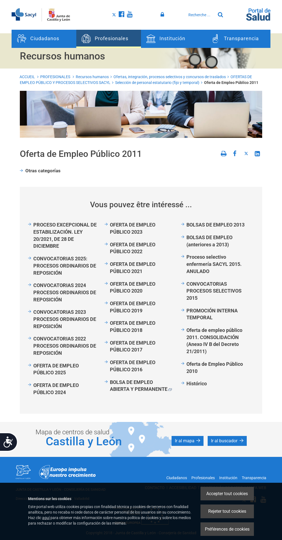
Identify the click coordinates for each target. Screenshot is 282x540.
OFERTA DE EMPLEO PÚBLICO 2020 (132, 287)
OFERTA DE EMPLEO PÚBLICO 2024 (56, 388)
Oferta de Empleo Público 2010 (214, 367)
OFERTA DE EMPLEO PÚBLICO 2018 (132, 326)
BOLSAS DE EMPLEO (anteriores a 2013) (209, 240)
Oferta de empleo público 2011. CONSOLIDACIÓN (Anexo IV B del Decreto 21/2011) (214, 340)
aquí (46, 518)
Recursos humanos (92, 77)
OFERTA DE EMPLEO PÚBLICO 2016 (132, 365)
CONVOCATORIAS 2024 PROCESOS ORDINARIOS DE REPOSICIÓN (64, 292)
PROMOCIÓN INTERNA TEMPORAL (212, 314)
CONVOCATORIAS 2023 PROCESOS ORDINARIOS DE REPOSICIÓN (64, 319)
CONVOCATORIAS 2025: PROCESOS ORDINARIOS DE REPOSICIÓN (64, 266)
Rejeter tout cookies (227, 511)
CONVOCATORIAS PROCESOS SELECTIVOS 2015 (214, 291)
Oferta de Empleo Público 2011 (231, 82)
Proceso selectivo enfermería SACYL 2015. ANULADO (214, 264)
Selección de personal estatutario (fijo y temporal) (157, 82)
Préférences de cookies (227, 529)
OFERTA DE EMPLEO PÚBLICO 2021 (132, 267)
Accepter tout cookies (227, 493)
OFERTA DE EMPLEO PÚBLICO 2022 (132, 248)
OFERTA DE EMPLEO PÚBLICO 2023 (132, 228)
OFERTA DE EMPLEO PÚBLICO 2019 (132, 307)
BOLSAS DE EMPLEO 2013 (215, 225)
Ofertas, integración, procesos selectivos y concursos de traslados (169, 77)
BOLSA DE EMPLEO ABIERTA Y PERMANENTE (141, 385)
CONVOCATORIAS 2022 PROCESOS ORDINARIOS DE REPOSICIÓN (64, 346)
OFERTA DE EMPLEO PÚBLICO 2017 (132, 346)
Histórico (196, 383)
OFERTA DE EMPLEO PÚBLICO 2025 (56, 369)
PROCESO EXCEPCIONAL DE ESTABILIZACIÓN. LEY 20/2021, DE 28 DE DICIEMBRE (65, 235)
